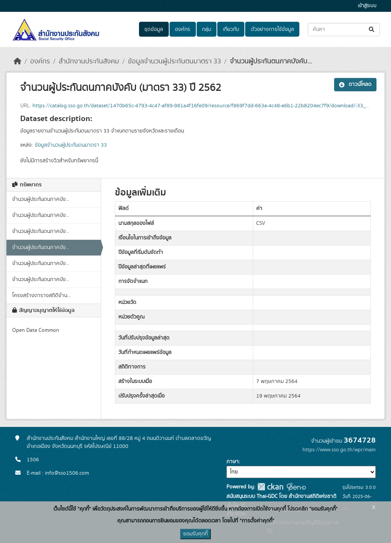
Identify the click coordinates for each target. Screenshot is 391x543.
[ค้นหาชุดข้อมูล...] (344, 29)
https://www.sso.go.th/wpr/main (339, 450)
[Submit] (372, 29)
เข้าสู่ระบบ (367, 6)
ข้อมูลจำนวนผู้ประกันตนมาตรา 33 (174, 61)
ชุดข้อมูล (153, 29)
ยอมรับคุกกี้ (195, 534)
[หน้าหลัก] (17, 61)
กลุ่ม (206, 29)
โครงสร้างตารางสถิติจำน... (41, 295)
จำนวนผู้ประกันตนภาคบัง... (40, 199)
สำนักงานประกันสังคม (89, 61)
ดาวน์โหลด (355, 84)
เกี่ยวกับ (231, 29)
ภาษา (232, 461)
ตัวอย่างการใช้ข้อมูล (272, 29)
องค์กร (182, 29)
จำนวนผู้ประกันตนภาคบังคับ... (271, 61)
